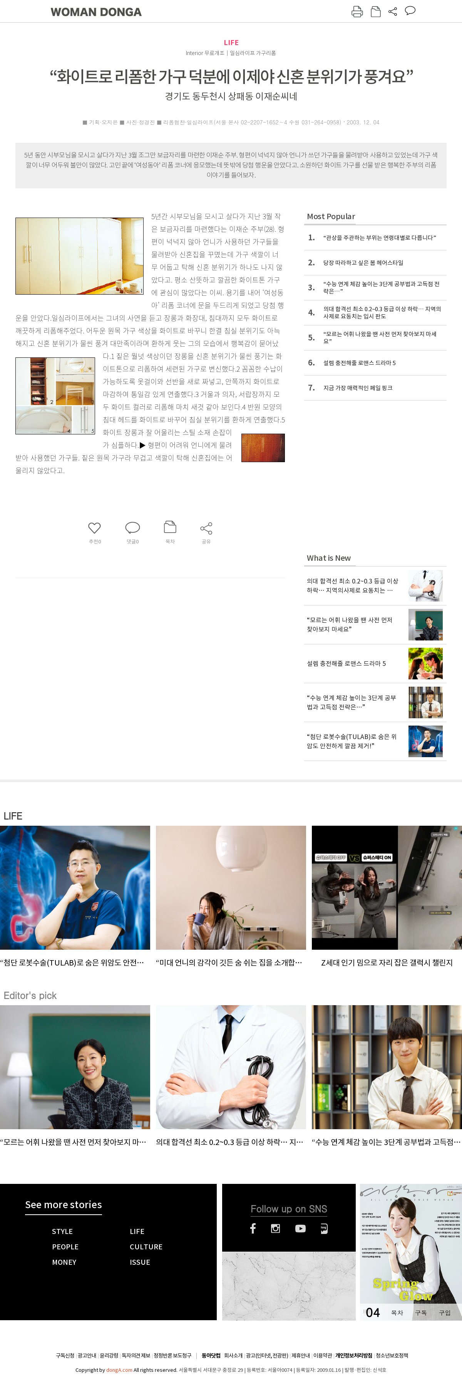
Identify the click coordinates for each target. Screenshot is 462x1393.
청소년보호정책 (392, 1355)
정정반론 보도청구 (172, 1355)
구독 (421, 1312)
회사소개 (233, 1355)
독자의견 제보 (136, 1355)
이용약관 (322, 1355)
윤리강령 (109, 1355)
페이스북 (253, 1228)
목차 (397, 1312)
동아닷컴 (211, 1356)
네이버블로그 (324, 1228)
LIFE (231, 42)
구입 (445, 1312)
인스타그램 (275, 1228)
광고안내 (87, 1355)
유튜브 (300, 1228)
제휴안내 (300, 1355)
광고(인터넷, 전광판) (267, 1355)
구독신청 (65, 1355)
